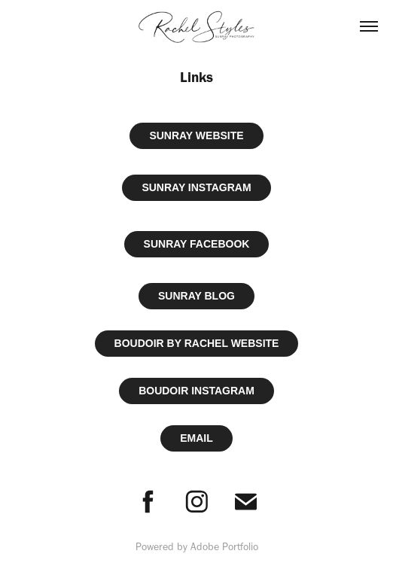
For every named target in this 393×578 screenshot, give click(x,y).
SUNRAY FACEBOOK (197, 244)
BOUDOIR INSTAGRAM (196, 391)
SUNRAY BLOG (196, 296)
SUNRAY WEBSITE (196, 135)
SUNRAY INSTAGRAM (196, 187)
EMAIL (196, 438)
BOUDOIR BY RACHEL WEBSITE (196, 343)
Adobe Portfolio (224, 546)
